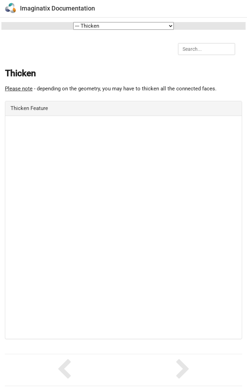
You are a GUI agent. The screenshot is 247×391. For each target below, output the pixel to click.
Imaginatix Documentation (57, 8)
